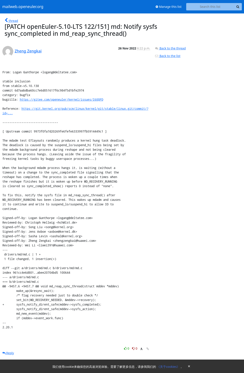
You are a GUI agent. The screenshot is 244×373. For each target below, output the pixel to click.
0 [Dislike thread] (134, 348)
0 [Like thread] (127, 348)
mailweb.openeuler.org (22, 6)
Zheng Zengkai (28, 51)
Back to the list (167, 56)
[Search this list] (210, 6)
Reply (8, 353)
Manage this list (169, 7)
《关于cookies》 (169, 367)
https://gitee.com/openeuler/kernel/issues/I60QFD (61, 99)
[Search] (238, 6)
